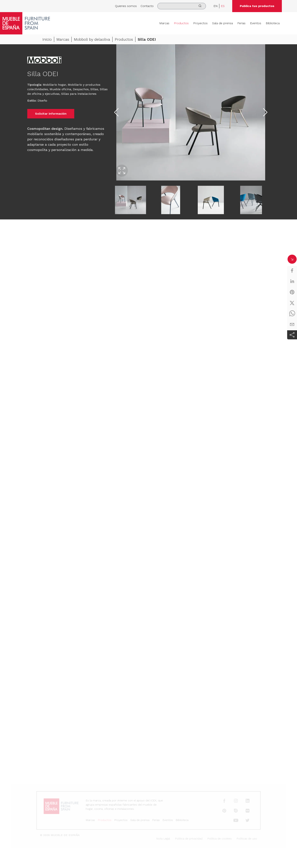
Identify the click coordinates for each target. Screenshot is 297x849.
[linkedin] (292, 281)
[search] (181, 6)
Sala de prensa (222, 23)
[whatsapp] (292, 313)
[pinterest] (292, 292)
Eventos (255, 23)
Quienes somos (126, 6)
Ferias (241, 23)
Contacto (147, 6)
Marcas (164, 23)
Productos (181, 23)
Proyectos (200, 23)
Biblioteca (273, 23)
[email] (292, 324)
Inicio (47, 39)
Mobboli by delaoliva (92, 39)
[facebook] (292, 270)
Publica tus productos (257, 6)
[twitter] (292, 302)
